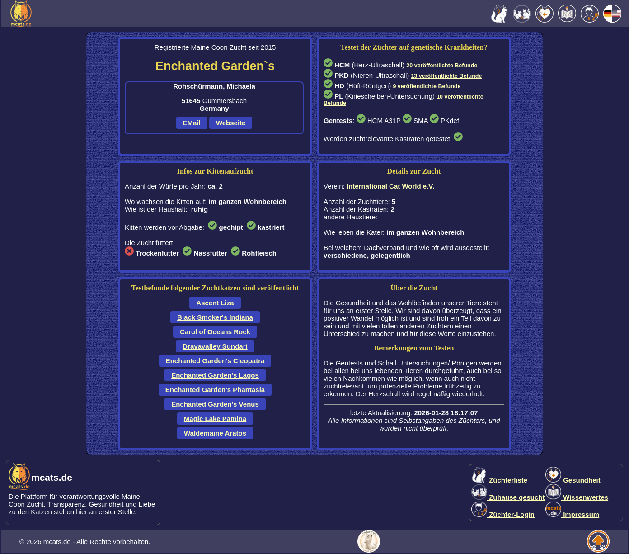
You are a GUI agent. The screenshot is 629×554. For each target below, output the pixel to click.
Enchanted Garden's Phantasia (215, 389)
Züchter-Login (503, 514)
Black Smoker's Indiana (215, 317)
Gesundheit (573, 480)
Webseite (231, 123)
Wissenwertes (576, 497)
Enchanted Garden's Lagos (215, 375)
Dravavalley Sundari (215, 346)
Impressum (572, 514)
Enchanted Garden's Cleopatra (215, 361)
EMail (192, 123)
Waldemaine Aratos (215, 433)
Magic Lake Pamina (215, 418)
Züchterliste (499, 480)
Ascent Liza (215, 303)
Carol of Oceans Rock (215, 332)
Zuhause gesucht (508, 497)
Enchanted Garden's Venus (215, 404)
